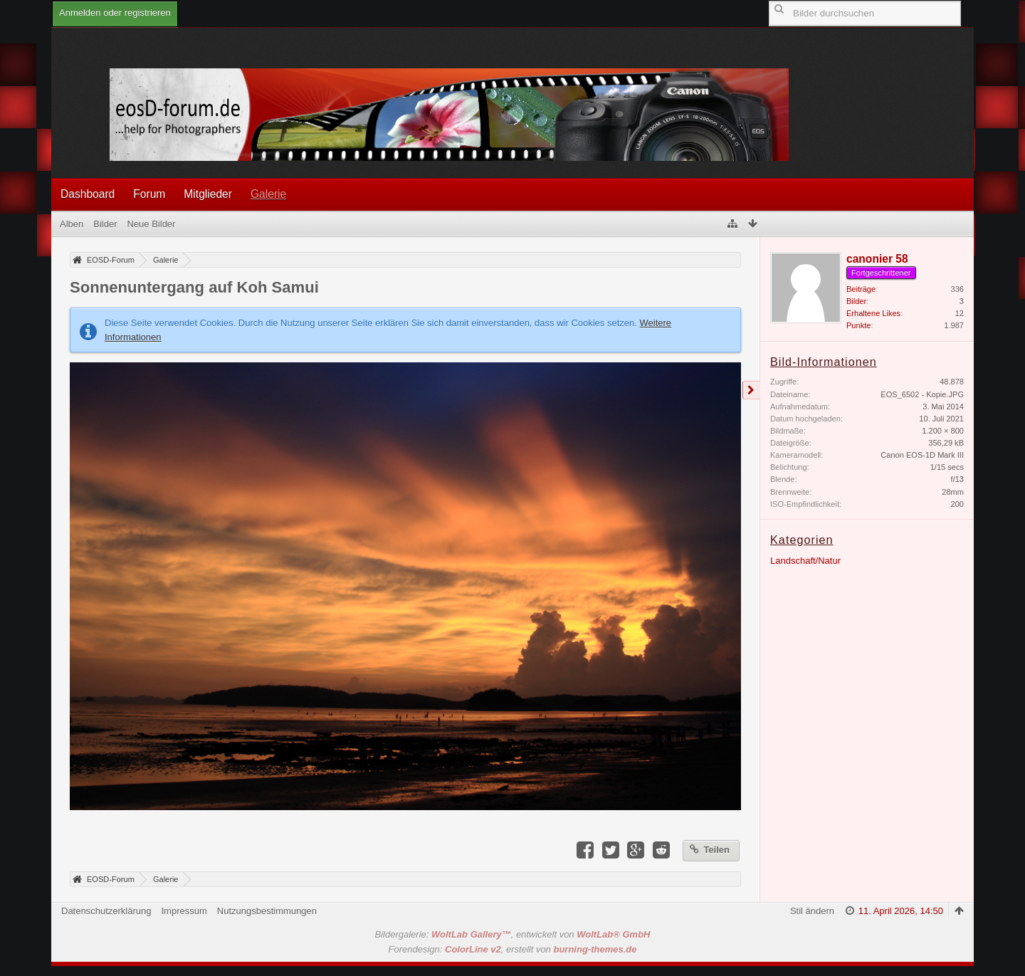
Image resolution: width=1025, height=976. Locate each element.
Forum (149, 194)
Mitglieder (208, 194)
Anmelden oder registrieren (115, 12)
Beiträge (861, 289)
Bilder (856, 301)
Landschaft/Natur (805, 560)
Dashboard (88, 194)
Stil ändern (812, 911)
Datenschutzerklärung (106, 911)
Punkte (858, 325)
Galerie (268, 194)
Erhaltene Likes (873, 313)
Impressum (183, 911)
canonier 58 (877, 259)
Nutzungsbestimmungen (267, 911)
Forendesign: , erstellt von (513, 949)
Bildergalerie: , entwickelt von (513, 934)
